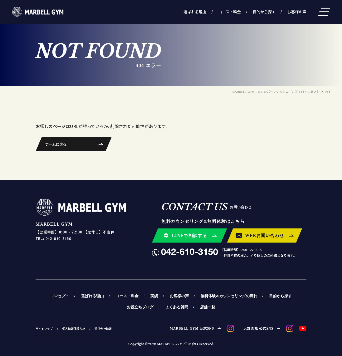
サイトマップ (44, 328)
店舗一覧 (207, 307)
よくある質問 (176, 307)
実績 (154, 296)
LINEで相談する (189, 235)
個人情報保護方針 (73, 328)
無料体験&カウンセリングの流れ (229, 296)
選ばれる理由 (195, 12)
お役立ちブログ (140, 307)
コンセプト (59, 296)
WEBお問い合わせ (264, 235)
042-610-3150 (189, 252)
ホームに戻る (55, 144)
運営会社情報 (103, 328)
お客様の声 (296, 12)
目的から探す (264, 12)
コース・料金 (229, 12)
